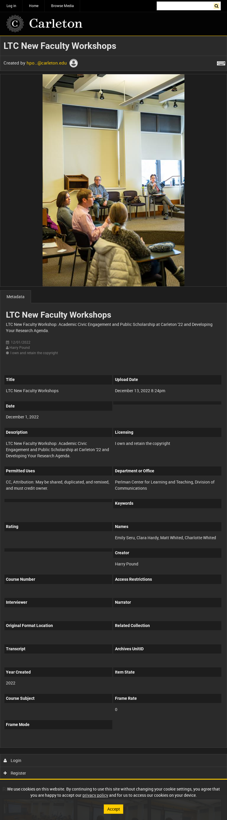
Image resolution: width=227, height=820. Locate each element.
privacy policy (95, 795)
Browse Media (62, 5)
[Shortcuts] (221, 62)
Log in (11, 5)
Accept (113, 809)
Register (15, 773)
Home (33, 5)
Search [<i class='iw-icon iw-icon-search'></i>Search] (217, 5)
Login (13, 760)
